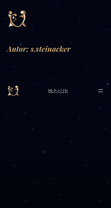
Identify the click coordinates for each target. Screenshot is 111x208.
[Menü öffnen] (100, 90)
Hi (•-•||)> (58, 90)
